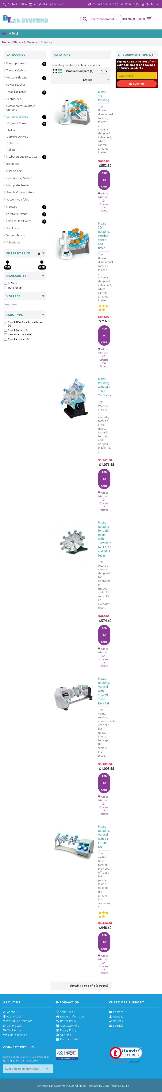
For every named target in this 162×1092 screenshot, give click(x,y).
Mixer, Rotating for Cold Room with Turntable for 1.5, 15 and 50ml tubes (104, 539)
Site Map (63, 1035)
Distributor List (67, 1039)
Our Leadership (15, 1035)
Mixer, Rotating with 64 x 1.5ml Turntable (104, 387)
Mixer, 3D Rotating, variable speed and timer (104, 236)
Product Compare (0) (79, 71)
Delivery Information (70, 1016)
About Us (10, 1012)
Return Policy (66, 1021)
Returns (116, 1021)
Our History (12, 1030)
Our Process (12, 1025)
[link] (126, 1055)
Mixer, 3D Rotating (103, 96)
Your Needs (65, 1012)
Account (116, 1016)
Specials (116, 1025)
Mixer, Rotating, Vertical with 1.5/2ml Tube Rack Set (104, 691)
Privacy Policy (66, 1030)
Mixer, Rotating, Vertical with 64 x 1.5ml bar (104, 837)
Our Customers (67, 1025)
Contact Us (117, 1012)
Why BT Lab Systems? (17, 1021)
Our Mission (12, 1016)
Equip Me (136, 83)
